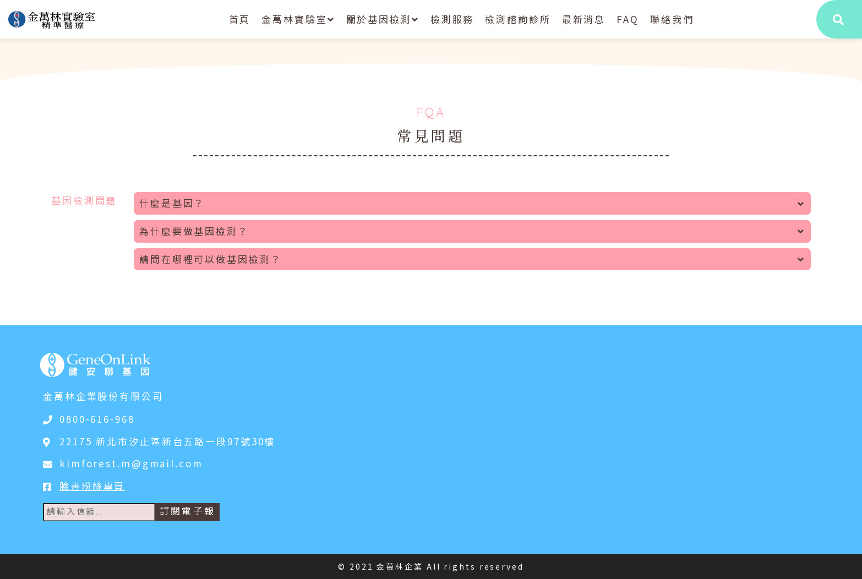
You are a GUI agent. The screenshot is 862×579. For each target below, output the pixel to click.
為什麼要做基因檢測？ (472, 231)
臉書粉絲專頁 (92, 486)
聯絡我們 (672, 19)
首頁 (240, 19)
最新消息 (584, 19)
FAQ (628, 19)
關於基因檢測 (382, 19)
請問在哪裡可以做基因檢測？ (472, 259)
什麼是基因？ (472, 203)
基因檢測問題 (84, 200)
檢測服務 (452, 19)
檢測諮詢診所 (517, 19)
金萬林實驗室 (298, 19)
